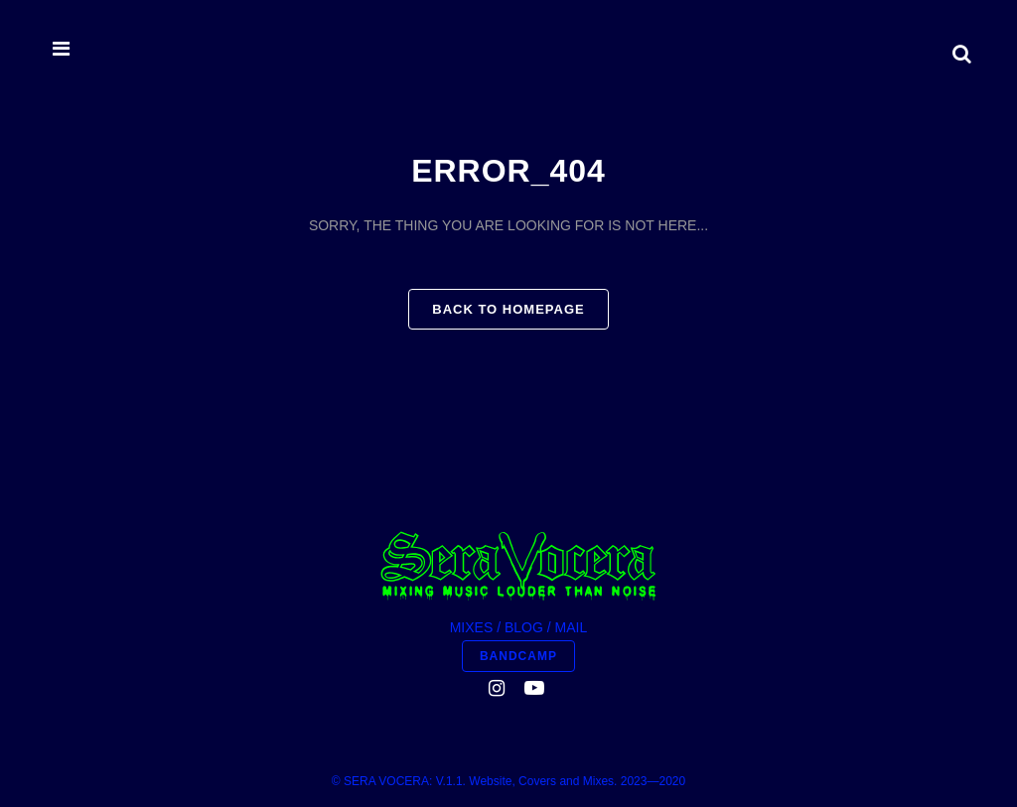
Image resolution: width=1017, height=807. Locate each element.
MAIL (571, 627)
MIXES (472, 627)
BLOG (524, 627)
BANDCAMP (518, 656)
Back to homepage (508, 309)
